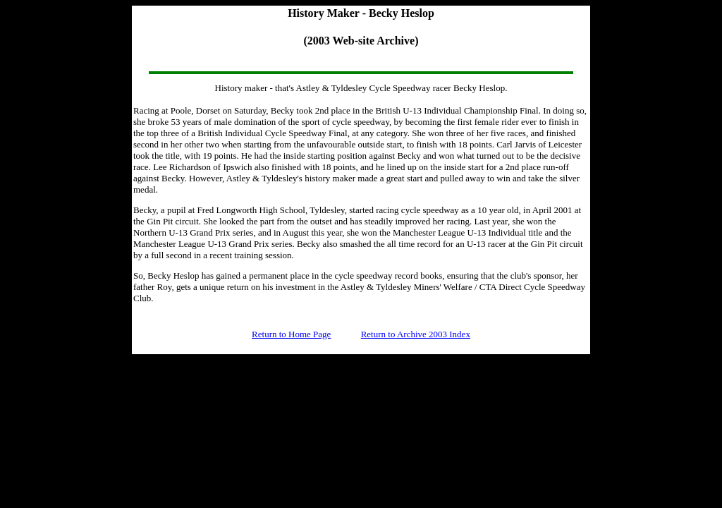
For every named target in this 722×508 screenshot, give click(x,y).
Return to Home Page (291, 334)
